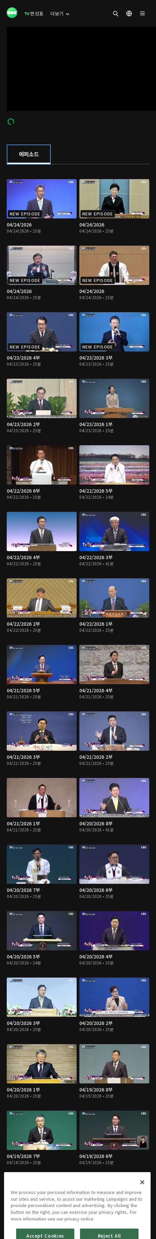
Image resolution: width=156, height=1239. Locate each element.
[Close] (142, 1196)
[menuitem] (33, 13)
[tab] (28, 154)
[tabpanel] (78, 684)
